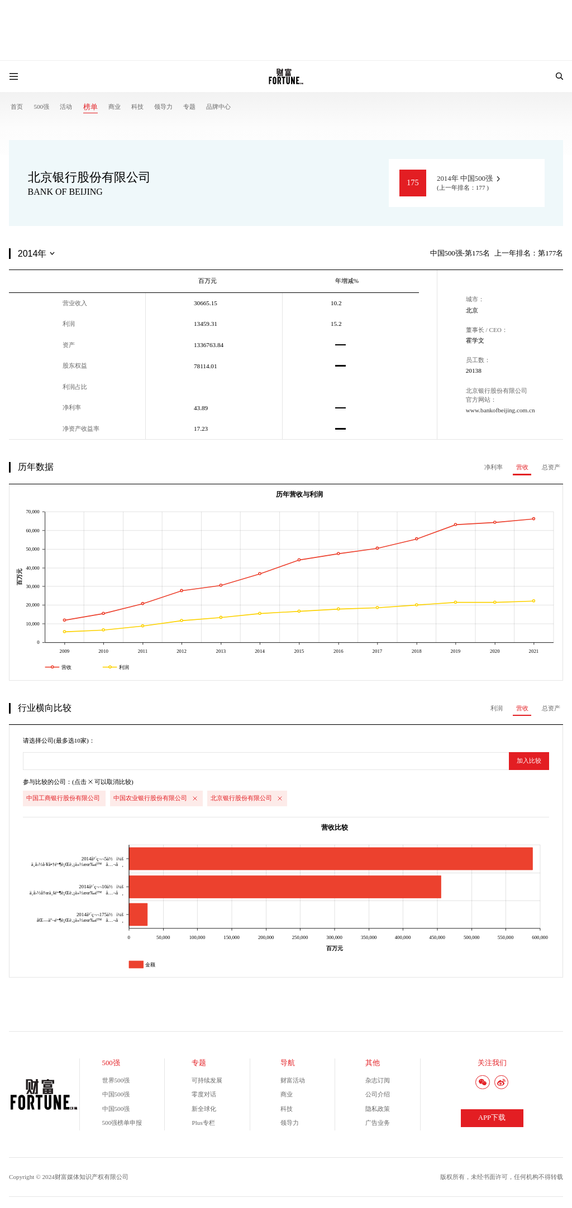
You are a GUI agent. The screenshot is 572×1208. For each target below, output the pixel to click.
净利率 (493, 467)
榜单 (90, 107)
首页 (17, 106)
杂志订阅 (377, 1080)
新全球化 (204, 1108)
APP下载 (492, 1118)
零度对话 (204, 1094)
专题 (189, 106)
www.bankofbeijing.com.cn (500, 410)
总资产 (551, 467)
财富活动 (292, 1080)
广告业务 (377, 1122)
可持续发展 (207, 1080)
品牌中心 (218, 106)
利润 (496, 708)
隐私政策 (377, 1108)
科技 (137, 106)
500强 (41, 106)
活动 (66, 106)
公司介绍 (377, 1094)
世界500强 (116, 1080)
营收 (522, 467)
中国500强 (116, 1094)
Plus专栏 (203, 1122)
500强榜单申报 (122, 1122)
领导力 (163, 106)
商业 (114, 106)
